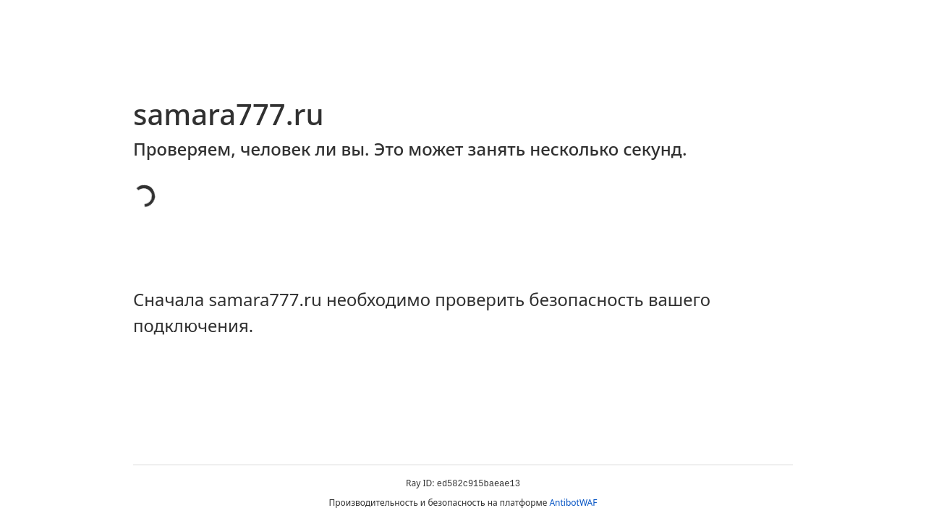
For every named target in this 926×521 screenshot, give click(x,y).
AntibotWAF (573, 502)
